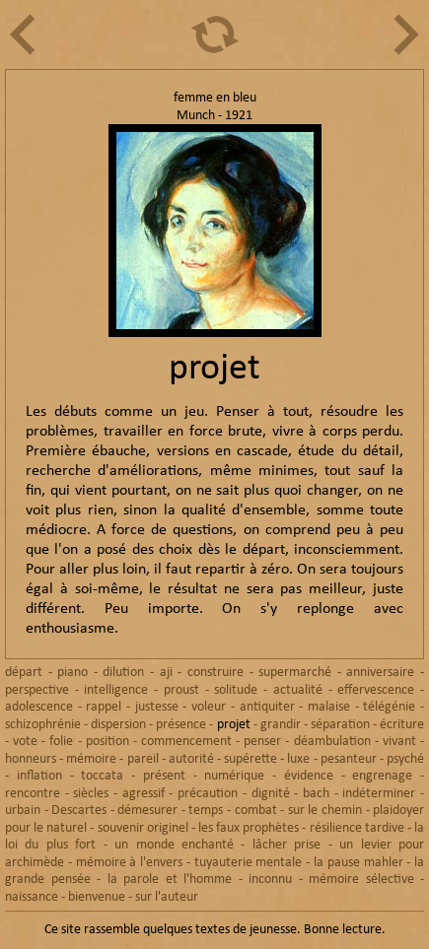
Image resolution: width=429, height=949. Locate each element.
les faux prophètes (248, 828)
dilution (123, 672)
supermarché (294, 672)
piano (72, 672)
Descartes (79, 810)
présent (164, 776)
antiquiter (267, 707)
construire (215, 672)
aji (166, 672)
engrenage (382, 776)
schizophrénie (43, 724)
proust (181, 690)
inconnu (270, 879)
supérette (250, 759)
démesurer (147, 810)
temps (205, 810)
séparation (340, 724)
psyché (405, 759)
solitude (235, 690)
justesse (157, 707)
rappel (103, 707)
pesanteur (349, 759)
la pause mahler (358, 862)
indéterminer (378, 793)
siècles (90, 793)
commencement (186, 741)
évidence (308, 776)
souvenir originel (143, 828)
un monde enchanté (174, 845)
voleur (208, 707)
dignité (270, 793)
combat (256, 810)
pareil (143, 759)
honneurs (30, 759)
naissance (31, 897)
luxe (298, 759)
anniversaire (380, 672)
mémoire (91, 759)
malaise (329, 707)
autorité (191, 759)
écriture (402, 724)
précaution (208, 793)
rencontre (32, 793)
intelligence (116, 690)
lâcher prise (286, 845)
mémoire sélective (361, 879)
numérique (234, 776)
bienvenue (96, 897)
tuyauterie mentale (248, 862)
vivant (399, 741)
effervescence (375, 690)
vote (25, 741)
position (107, 741)
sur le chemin (325, 810)
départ (23, 672)
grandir (280, 724)
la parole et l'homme (170, 879)
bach (316, 793)
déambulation (332, 741)
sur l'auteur (166, 897)
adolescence (39, 707)
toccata (102, 776)
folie (61, 741)
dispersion (118, 724)
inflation (39, 776)
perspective (37, 690)
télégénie (389, 707)
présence (181, 724)
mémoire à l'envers (129, 862)
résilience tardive (357, 828)
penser (262, 741)
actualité (297, 690)
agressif (143, 793)
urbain (22, 810)
